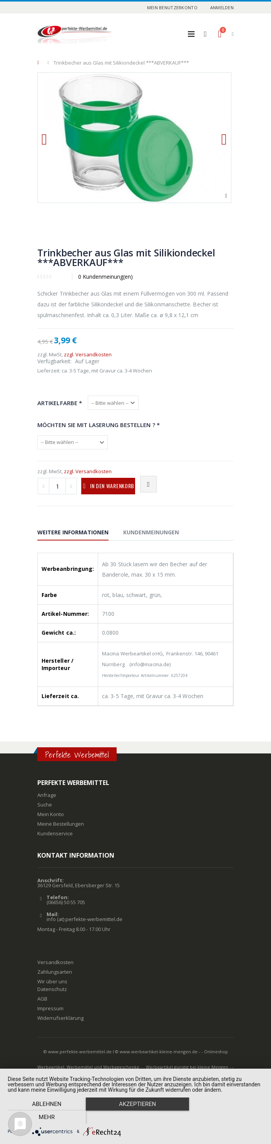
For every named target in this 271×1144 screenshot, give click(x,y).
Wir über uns (52, 981)
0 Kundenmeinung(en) (105, 276)
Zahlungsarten (54, 971)
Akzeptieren (135, 1117)
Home (40, 62)
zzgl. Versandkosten (88, 354)
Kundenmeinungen (151, 532)
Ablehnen (45, 1117)
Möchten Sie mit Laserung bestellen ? (98, 425)
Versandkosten (55, 962)
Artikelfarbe (59, 403)
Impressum (50, 1008)
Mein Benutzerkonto (172, 7)
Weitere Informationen (73, 532)
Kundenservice (55, 833)
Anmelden (222, 7)
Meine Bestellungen (60, 823)
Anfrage (46, 794)
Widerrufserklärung (60, 1017)
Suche (44, 804)
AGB (42, 998)
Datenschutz (52, 989)
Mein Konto (50, 814)
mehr (225, 1117)
